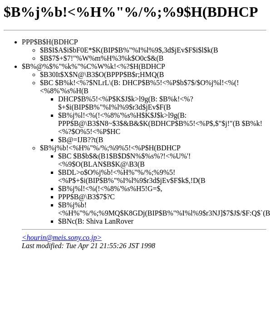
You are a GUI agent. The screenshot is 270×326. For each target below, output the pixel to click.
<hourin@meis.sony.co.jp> (62, 237)
